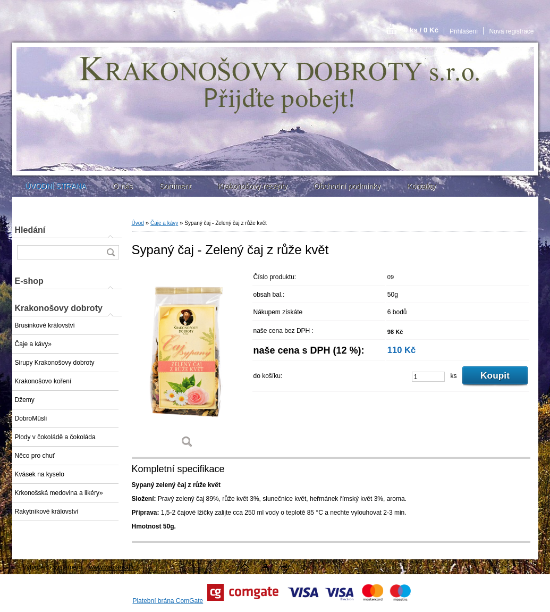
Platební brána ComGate (167, 601)
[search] (110, 252)
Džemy (25, 400)
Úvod (138, 223)
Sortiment (175, 186)
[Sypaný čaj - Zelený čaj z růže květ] (187, 361)
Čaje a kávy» (33, 344)
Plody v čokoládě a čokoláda (55, 437)
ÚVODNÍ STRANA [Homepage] (56, 186)
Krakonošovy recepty (252, 186)
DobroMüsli (31, 418)
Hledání (30, 229)
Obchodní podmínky (347, 186)
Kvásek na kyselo (39, 474)
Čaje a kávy (164, 223)
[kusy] (428, 377)
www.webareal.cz (113, 567)
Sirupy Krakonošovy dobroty (55, 362)
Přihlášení (464, 31)
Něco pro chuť (35, 455)
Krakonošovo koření (43, 381)
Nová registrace (511, 31)
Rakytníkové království (47, 511)
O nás (123, 186)
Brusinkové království (45, 325)
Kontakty (421, 186)
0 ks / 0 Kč (421, 30)
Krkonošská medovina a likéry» (59, 493)
